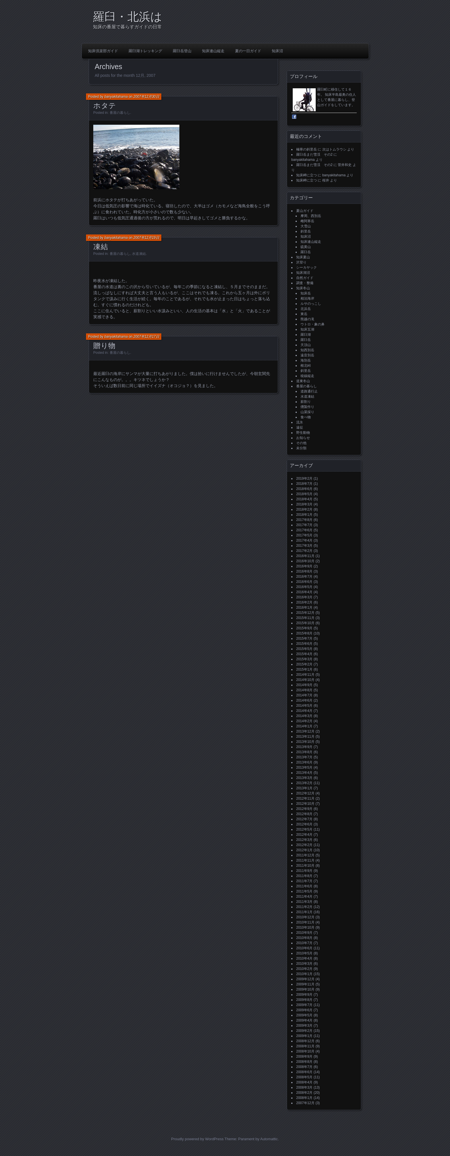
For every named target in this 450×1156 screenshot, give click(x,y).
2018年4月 (304, 499)
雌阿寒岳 (307, 221)
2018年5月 (304, 494)
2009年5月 (304, 1015)
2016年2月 (304, 602)
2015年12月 (305, 613)
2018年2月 (304, 509)
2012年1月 (304, 850)
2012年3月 (304, 840)
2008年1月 (304, 1098)
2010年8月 (304, 938)
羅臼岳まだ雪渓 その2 (314, 155)
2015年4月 (304, 654)
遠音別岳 (307, 355)
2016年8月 (304, 571)
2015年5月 (304, 649)
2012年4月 (304, 835)
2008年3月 (304, 1087)
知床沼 (277, 51)
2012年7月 (304, 819)
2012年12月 (305, 793)
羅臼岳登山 (182, 51)
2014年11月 (305, 675)
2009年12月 (305, 979)
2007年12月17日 (146, 337)
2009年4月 (304, 1020)
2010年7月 (304, 943)
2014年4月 (304, 711)
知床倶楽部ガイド (103, 51)
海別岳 (305, 360)
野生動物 (303, 433)
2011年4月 (304, 897)
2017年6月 (304, 530)
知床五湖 (307, 329)
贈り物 (104, 345)
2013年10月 (305, 742)
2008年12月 (305, 1041)
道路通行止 (309, 391)
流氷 (299, 422)
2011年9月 (304, 871)
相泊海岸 (307, 298)
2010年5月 (304, 953)
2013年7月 (304, 757)
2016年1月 (304, 608)
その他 (301, 443)
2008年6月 (304, 1072)
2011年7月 (304, 881)
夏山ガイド (304, 211)
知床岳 (305, 293)
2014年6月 (304, 700)
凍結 (100, 247)
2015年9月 (304, 628)
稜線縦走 (307, 376)
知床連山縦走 (213, 51)
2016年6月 (304, 582)
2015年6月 (304, 644)
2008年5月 (304, 1077)
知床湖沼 (303, 273)
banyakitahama (116, 97)
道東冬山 (303, 381)
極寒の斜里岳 (306, 149)
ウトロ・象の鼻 (312, 324)
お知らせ (303, 438)
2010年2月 (304, 969)
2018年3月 (304, 504)
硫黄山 (305, 247)
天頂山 (305, 345)
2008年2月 (304, 1093)
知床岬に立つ (306, 175)
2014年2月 (304, 721)
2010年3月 (304, 964)
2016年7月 (304, 577)
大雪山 (305, 226)
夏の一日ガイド (248, 51)
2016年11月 (305, 556)
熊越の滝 (307, 319)
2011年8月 (304, 876)
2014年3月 (304, 716)
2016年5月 (304, 587)
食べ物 (305, 417)
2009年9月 (304, 995)
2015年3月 (304, 659)
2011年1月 (304, 912)
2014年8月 (304, 690)
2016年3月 (304, 597)
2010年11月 (305, 922)
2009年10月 (305, 989)
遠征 (299, 427)
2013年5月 (304, 768)
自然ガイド (304, 278)
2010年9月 (304, 933)
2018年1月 (304, 515)
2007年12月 (305, 1103)
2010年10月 (305, 927)
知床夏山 (303, 257)
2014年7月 (304, 695)
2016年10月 (305, 561)
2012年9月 (304, 809)
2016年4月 (304, 592)
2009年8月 (304, 1000)
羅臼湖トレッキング (145, 51)
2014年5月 (304, 706)
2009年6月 (304, 1010)
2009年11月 (305, 984)
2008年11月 (305, 1046)
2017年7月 (304, 525)
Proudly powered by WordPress (197, 1139)
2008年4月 (304, 1082)
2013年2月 (304, 783)
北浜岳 (305, 309)
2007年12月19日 (146, 238)
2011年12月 (305, 855)
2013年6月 (304, 762)
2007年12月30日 (146, 97)
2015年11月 (305, 618)
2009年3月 (304, 1026)
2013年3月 (304, 778)
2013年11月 (305, 737)
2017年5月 (304, 535)
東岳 (303, 314)
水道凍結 (139, 254)
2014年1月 (304, 726)
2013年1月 (304, 788)
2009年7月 (304, 1005)
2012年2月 (304, 845)
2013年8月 (304, 752)
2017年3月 (304, 546)
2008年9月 (304, 1057)
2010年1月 (304, 974)
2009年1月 (304, 1036)
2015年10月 (305, 623)
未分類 (301, 448)
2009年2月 (304, 1031)
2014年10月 (305, 680)
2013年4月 (304, 773)
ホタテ (104, 105)
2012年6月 (304, 824)
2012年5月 (304, 829)
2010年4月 (304, 958)
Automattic (269, 1139)
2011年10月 (305, 866)
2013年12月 (305, 731)
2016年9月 (304, 566)
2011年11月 (305, 860)
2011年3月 (304, 902)
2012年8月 (304, 814)
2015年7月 (304, 638)
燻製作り (307, 407)
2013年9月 (304, 747)
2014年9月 (304, 685)
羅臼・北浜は (127, 16)
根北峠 (305, 366)
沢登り (301, 262)
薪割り (305, 402)
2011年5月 (304, 891)
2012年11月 (305, 798)
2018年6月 (304, 489)
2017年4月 (304, 540)
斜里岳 (305, 231)
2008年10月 (305, 1051)
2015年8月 (304, 633)
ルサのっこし (310, 304)
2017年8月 (304, 520)
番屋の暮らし (120, 113)
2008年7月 (304, 1067)
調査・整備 (304, 283)
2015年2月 (304, 664)
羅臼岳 (305, 252)
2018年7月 (304, 484)
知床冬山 (303, 288)
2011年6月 (304, 886)
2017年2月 (304, 551)
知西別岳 (307, 350)
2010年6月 (304, 948)
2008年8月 (304, 1062)
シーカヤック (306, 267)
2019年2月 (304, 479)
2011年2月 (304, 907)
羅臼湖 (305, 335)
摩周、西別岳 (310, 216)
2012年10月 (305, 804)
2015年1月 (304, 669)
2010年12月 (305, 917)
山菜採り (307, 412)
